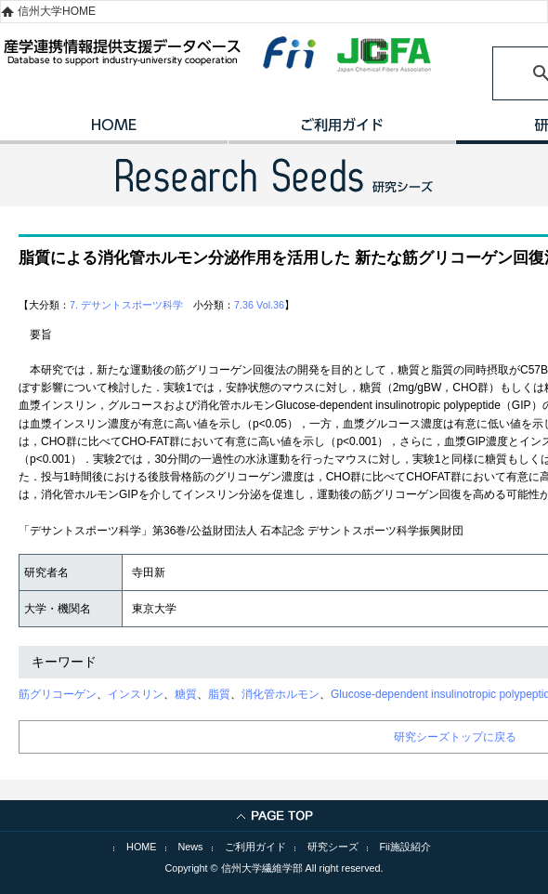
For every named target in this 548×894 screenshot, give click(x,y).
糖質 (186, 694)
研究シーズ (333, 846)
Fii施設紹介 (405, 846)
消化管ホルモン (280, 694)
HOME (114, 131)
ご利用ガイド (341, 131)
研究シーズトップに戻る (455, 736)
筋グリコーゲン (58, 694)
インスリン (135, 694)
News (190, 846)
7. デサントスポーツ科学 (126, 304)
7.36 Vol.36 (259, 304)
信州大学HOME (57, 11)
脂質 (219, 694)
